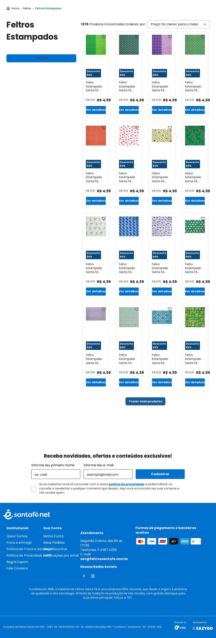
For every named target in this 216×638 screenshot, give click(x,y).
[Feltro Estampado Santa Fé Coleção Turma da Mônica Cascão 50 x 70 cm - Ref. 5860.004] (162, 376)
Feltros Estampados (48, 37)
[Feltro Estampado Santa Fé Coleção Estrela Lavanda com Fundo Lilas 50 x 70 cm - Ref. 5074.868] (96, 376)
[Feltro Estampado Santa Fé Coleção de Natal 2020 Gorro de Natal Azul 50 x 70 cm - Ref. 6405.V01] (162, 285)
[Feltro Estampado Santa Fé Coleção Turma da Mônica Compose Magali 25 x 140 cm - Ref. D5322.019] (195, 376)
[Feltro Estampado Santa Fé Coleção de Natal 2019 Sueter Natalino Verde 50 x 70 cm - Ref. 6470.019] (195, 104)
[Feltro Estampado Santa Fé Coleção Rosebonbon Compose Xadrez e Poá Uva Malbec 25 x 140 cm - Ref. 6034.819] (162, 104)
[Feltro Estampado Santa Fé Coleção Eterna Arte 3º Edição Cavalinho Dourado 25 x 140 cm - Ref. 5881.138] (96, 285)
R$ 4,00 (12, 183)
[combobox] (88, 9)
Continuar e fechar (179, 628)
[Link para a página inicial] (12, 38)
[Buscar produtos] (118, 8)
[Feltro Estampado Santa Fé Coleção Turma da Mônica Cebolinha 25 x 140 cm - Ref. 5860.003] (195, 285)
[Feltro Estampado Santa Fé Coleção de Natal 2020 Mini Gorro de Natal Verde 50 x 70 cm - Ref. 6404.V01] (129, 104)
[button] (41, 99)
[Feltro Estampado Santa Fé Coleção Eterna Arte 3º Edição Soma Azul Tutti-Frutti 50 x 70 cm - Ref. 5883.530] (129, 376)
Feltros (27, 37)
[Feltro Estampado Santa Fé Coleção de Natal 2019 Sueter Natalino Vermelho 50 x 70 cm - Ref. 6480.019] (96, 195)
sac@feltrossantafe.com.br (104, 559)
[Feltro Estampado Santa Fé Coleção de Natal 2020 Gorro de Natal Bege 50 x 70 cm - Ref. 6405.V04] (129, 195)
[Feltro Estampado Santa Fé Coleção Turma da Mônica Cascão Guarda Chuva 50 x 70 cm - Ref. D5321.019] (129, 285)
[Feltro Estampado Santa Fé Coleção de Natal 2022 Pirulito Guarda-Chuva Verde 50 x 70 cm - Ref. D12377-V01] (195, 195)
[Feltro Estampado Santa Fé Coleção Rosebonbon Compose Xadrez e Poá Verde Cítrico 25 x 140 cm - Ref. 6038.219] (96, 104)
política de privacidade (126, 484)
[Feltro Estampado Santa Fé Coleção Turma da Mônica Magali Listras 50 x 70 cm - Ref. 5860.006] (162, 195)
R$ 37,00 (69, 183)
